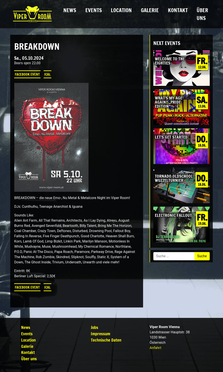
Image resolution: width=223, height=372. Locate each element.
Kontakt (178, 10)
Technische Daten (106, 340)
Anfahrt (155, 348)
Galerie (150, 10)
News (69, 10)
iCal (47, 74)
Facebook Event (27, 74)
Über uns (202, 14)
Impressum (100, 334)
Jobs (94, 327)
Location (121, 10)
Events (93, 10)
